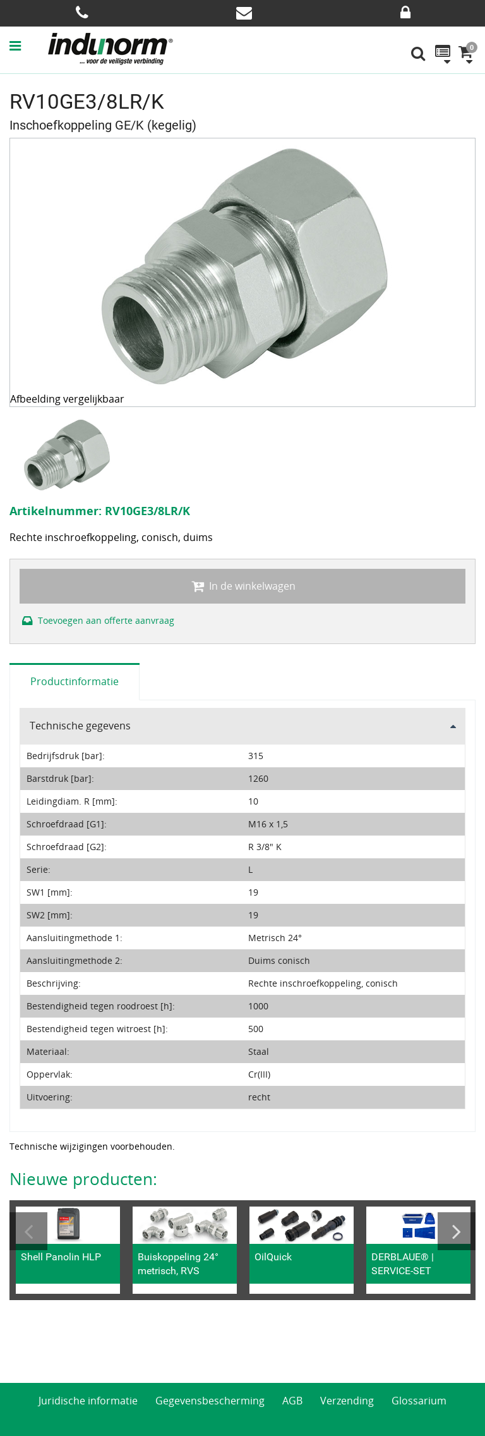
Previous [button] (28, 1231)
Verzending (347, 1401)
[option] (67, 454)
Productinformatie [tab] (74, 681)
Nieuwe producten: (83, 1178)
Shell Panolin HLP (61, 1257)
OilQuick (273, 1257)
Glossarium (419, 1401)
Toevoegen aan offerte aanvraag (97, 620)
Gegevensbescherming (210, 1401)
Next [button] (457, 1231)
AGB (292, 1401)
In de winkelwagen (242, 586)
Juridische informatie (88, 1401)
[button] (28, 45)
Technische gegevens (80, 726)
